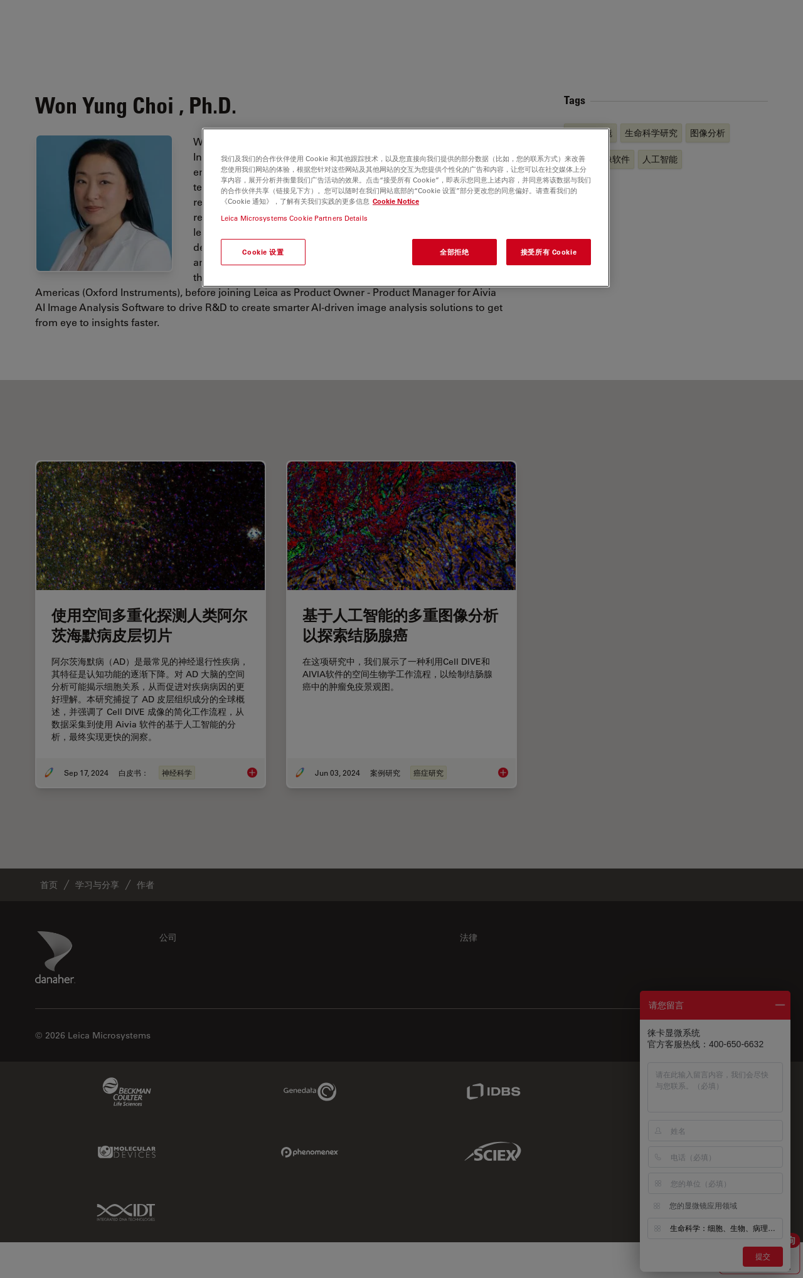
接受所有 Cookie (549, 251)
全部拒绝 (454, 251)
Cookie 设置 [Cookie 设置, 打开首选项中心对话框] (263, 251)
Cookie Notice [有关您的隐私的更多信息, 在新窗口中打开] (396, 201)
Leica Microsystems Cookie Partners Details (294, 218)
